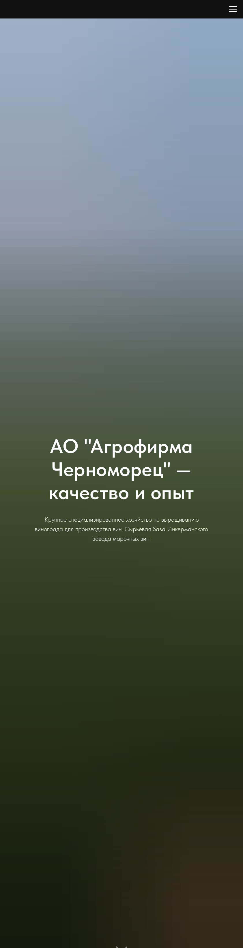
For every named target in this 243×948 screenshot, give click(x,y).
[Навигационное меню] (233, 9)
